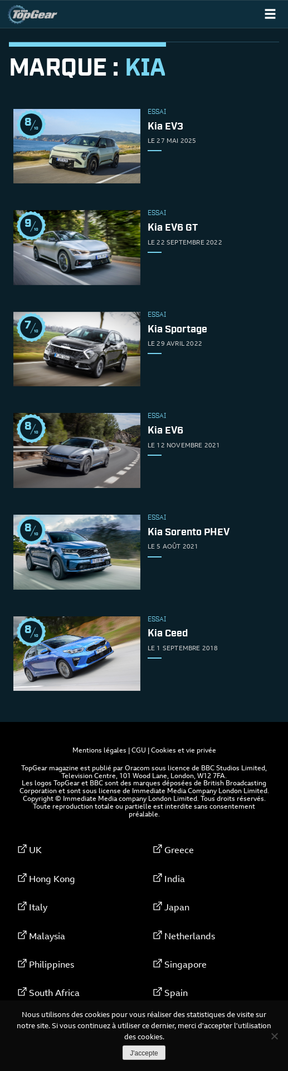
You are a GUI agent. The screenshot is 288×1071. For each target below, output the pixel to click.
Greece (179, 850)
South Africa (54, 993)
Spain (176, 993)
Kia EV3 (165, 126)
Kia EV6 (165, 431)
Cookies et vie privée (183, 749)
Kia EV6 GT (173, 228)
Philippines (51, 964)
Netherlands (189, 936)
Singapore (185, 964)
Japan (176, 907)
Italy (38, 907)
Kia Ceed (168, 634)
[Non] (274, 1036)
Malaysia (47, 936)
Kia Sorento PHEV (189, 532)
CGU (138, 749)
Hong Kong (52, 879)
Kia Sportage (177, 329)
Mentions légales (99, 749)
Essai (157, 112)
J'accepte (144, 1053)
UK (35, 850)
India (174, 879)
